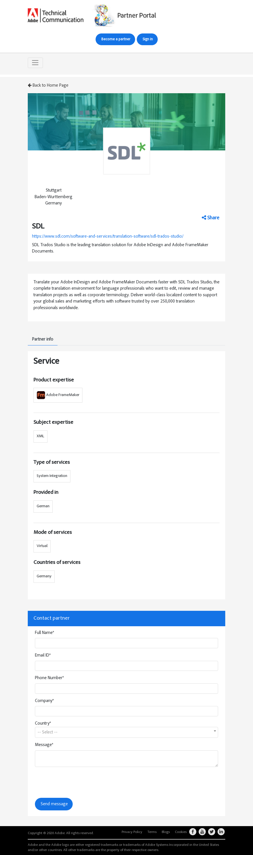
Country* (43, 723)
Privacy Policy (132, 832)
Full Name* (44, 633)
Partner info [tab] (42, 339)
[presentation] (78, 782)
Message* (44, 745)
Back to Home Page (48, 85)
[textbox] (126, 732)
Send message (54, 804)
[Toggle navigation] (35, 62)
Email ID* (43, 655)
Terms (152, 832)
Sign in (148, 39)
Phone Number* (49, 678)
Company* (44, 701)
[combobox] (126, 732)
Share (210, 218)
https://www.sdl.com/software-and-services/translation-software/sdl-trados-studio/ (107, 236)
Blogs (166, 832)
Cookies (181, 832)
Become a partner (115, 39)
